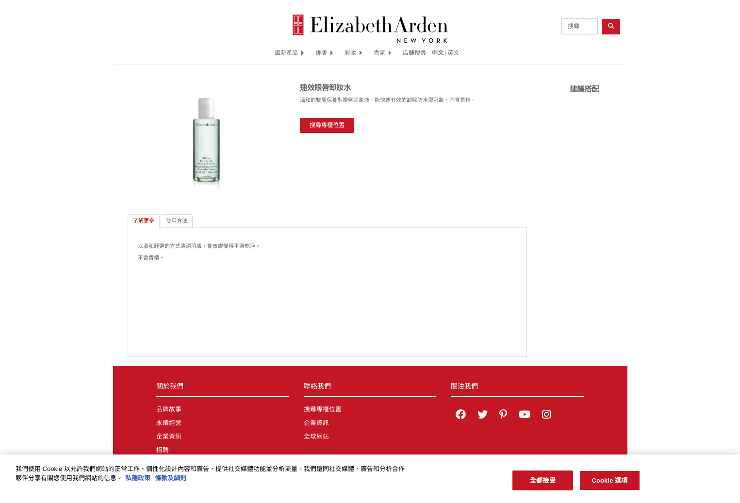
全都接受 (543, 483)
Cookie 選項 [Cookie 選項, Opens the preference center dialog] (609, 483)
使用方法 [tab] (176, 221)
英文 (453, 52)
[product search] (579, 26)
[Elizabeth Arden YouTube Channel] (524, 416)
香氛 (382, 52)
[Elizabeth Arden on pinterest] (503, 416)
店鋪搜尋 (414, 52)
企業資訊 (168, 436)
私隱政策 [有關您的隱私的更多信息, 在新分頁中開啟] (138, 480)
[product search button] (611, 26)
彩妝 (353, 52)
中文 (438, 52)
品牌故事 (168, 409)
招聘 (162, 450)
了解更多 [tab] (143, 221)
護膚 (324, 52)
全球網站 (316, 436)
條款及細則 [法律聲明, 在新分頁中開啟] (170, 480)
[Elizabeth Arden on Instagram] (546, 416)
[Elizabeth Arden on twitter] (483, 416)
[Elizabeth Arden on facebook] (461, 416)
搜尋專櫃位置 (327, 125)
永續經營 (168, 423)
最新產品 (289, 52)
